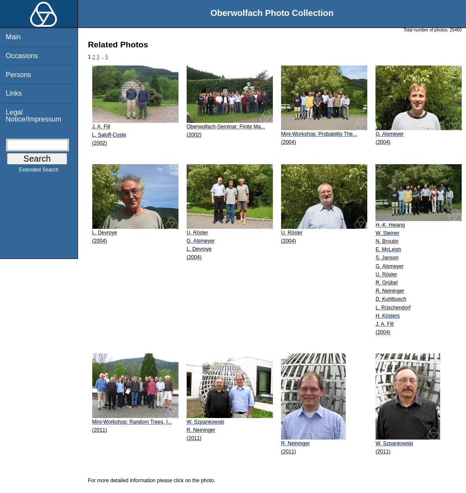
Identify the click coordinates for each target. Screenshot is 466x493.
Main (13, 37)
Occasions (22, 55)
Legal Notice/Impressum (33, 116)
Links (14, 93)
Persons (18, 74)
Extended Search (39, 171)
